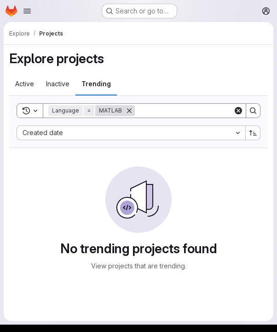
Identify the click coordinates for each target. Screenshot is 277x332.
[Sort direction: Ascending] (253, 132)
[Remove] (129, 110)
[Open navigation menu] (27, 11)
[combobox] (131, 132)
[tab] (24, 83)
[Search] (192, 110)
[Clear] (238, 110)
